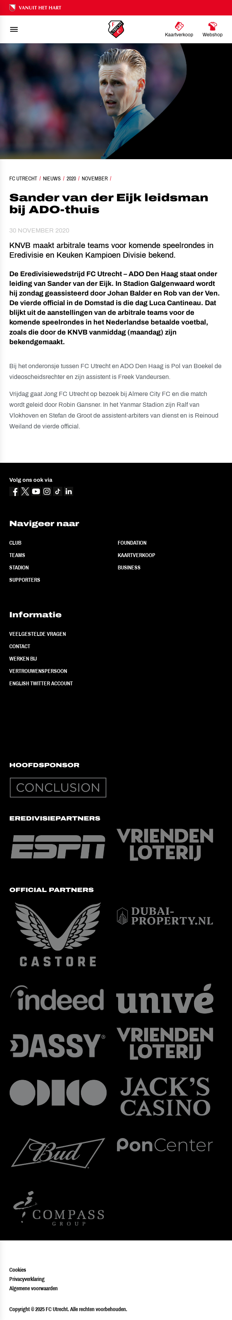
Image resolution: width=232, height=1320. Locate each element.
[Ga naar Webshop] (213, 29)
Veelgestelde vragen (37, 633)
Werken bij (23, 658)
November (95, 178)
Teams (17, 555)
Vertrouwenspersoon (38, 671)
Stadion (19, 567)
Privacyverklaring (27, 1279)
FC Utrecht (23, 178)
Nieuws (52, 178)
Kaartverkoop (136, 555)
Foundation (132, 542)
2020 (71, 178)
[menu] (14, 29)
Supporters (24, 579)
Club (15, 542)
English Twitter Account (41, 683)
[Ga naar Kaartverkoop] (179, 29)
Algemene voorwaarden (33, 1288)
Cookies (17, 1269)
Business (129, 567)
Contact (19, 646)
